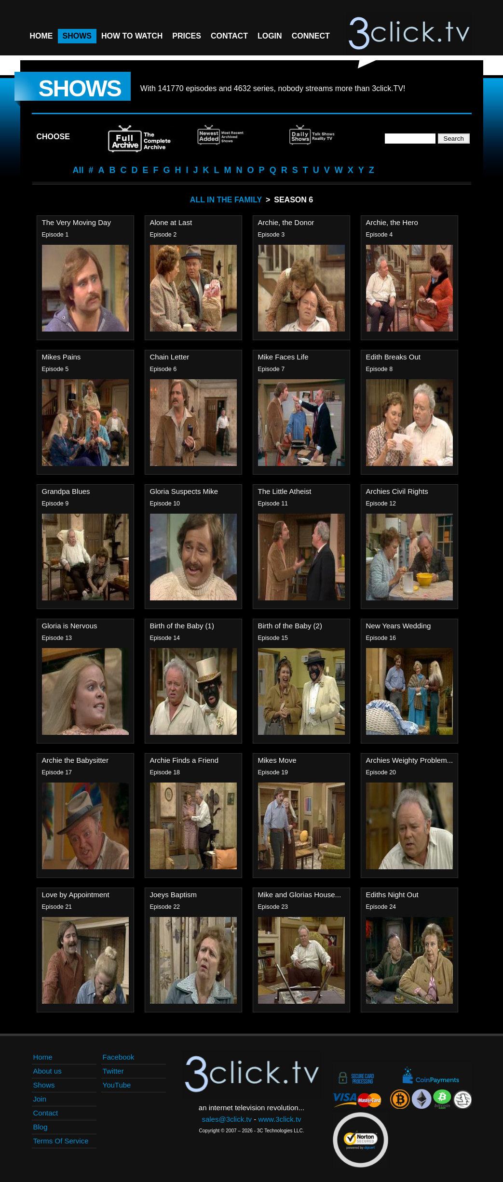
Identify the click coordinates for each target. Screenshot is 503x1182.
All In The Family (226, 200)
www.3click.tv (279, 1119)
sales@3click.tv (227, 1119)
